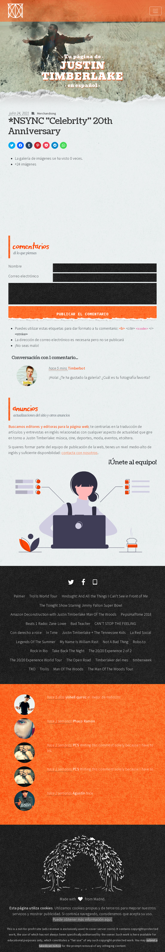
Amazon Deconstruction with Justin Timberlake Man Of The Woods (63, 614)
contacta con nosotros (79, 452)
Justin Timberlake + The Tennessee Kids (94, 632)
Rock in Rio (39, 650)
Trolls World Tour (43, 596)
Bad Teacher (80, 623)
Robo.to (139, 641)
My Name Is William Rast (79, 641)
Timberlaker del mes (111, 660)
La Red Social (140, 632)
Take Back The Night (68, 650)
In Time (52, 632)
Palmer (19, 596)
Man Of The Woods (68, 669)
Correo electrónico (23, 276)
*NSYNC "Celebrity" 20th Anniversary (60, 126)
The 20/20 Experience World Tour (36, 660)
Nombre (15, 266)
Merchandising (46, 113)
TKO (32, 669)
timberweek (142, 660)
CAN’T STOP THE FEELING (115, 623)
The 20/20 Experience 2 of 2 (110, 650)
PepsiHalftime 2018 (136, 614)
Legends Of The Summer (35, 641)
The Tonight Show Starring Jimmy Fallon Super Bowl (80, 605)
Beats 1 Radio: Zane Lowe (46, 623)
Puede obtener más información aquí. (82, 919)
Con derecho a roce (26, 632)
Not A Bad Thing (115, 641)
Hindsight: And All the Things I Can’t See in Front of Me (105, 596)
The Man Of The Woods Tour (110, 669)
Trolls (44, 669)
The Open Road (78, 660)
